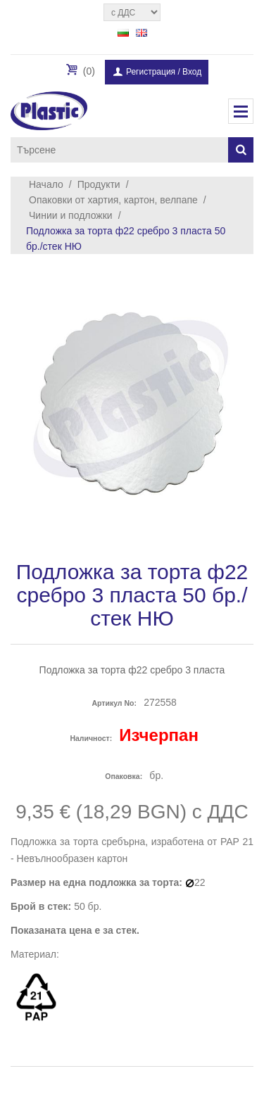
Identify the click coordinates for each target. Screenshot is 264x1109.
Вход (191, 72)
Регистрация (150, 72)
